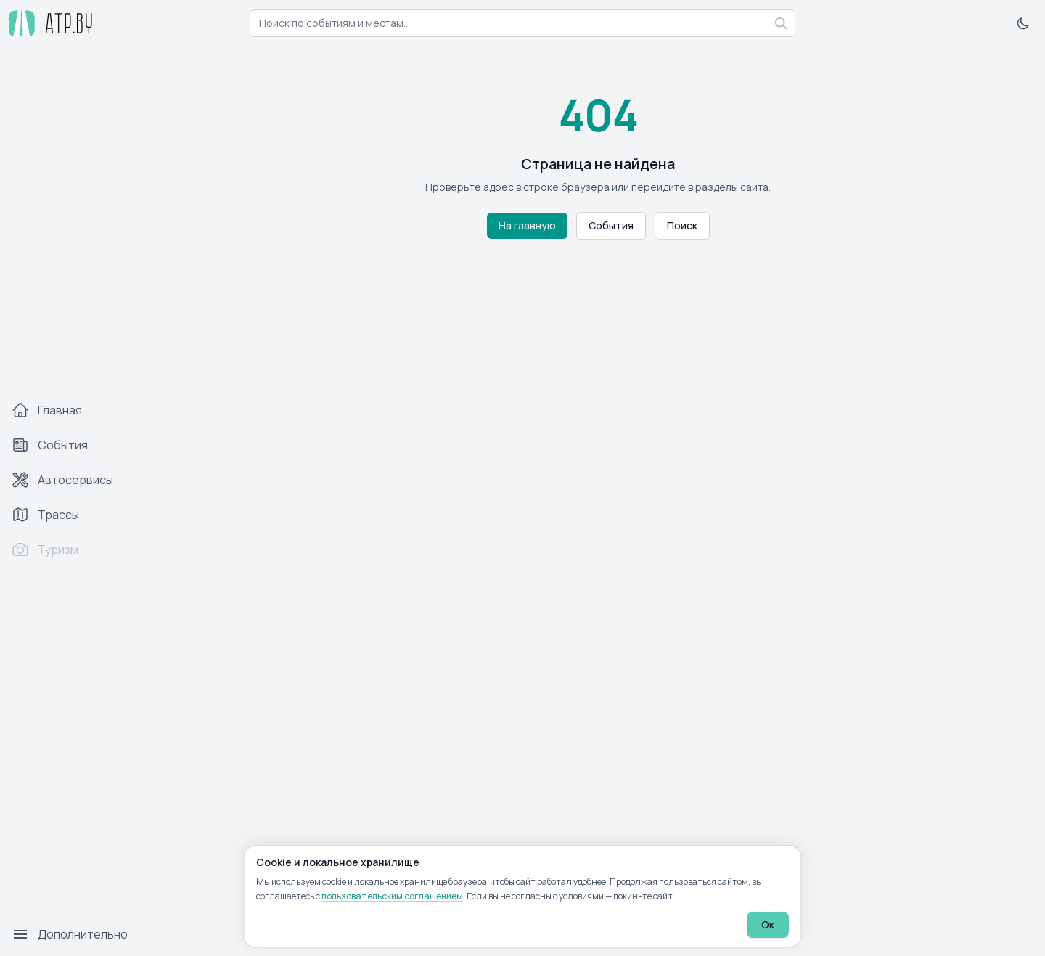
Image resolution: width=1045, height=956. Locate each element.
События (611, 225)
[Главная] (75, 410)
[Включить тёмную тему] (1023, 23)
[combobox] (522, 23)
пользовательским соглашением (392, 896)
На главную (527, 225)
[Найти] (781, 23)
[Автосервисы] (75, 480)
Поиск (682, 225)
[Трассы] (75, 515)
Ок (767, 924)
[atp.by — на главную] (51, 23)
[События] (75, 445)
